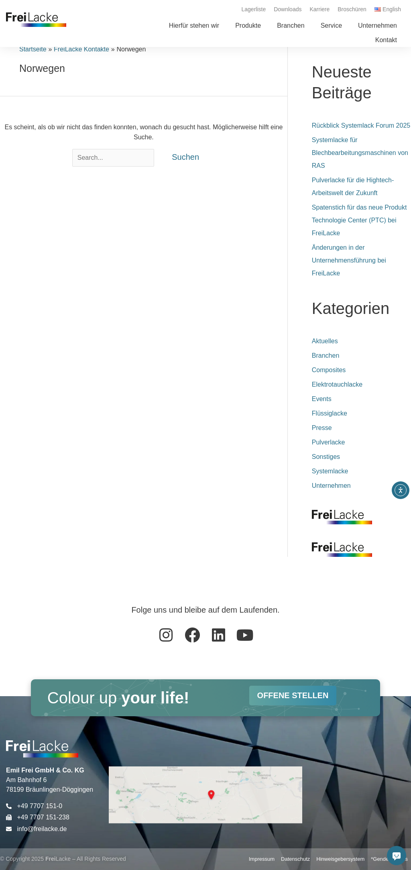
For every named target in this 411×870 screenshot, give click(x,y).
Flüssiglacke (329, 413)
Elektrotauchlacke (337, 384)
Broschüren (352, 9)
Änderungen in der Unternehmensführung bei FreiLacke (349, 260)
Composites (329, 370)
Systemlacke (330, 471)
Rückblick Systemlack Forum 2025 (361, 125)
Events (322, 398)
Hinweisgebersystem (340, 859)
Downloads (287, 9)
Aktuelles (325, 341)
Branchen (326, 355)
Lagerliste (254, 9)
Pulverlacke (328, 442)
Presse (322, 427)
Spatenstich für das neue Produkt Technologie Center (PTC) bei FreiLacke (359, 220)
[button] (248, 25)
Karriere (319, 9)
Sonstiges (326, 456)
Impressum (262, 859)
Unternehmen (331, 485)
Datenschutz (295, 859)
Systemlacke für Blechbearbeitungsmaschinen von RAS (360, 153)
